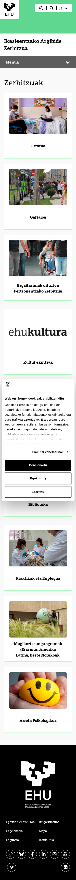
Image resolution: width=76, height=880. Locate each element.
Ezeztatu (38, 492)
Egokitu (38, 478)
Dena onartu (38, 465)
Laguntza (12, 840)
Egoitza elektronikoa (20, 822)
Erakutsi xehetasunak (47, 452)
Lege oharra (14, 831)
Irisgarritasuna (49, 822)
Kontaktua (46, 840)
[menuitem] (64, 8)
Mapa (43, 831)
